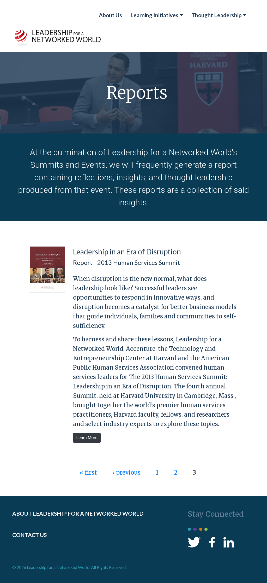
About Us (110, 15)
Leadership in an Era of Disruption (127, 251)
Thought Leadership (216, 15)
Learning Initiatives (154, 15)
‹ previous (126, 472)
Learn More (87, 437)
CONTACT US (29, 535)
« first (88, 472)
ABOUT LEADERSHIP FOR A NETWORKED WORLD (77, 513)
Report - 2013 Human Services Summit (126, 262)
